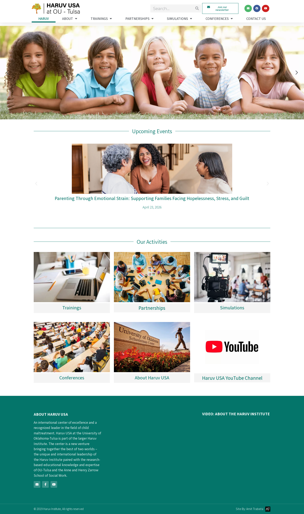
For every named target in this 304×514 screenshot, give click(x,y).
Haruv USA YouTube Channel (232, 378)
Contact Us (256, 18)
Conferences (219, 18)
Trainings (101, 18)
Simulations (179, 18)
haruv (43, 18)
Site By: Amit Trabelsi (249, 509)
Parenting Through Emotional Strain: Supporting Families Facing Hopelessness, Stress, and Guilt (152, 198)
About (69, 18)
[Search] (197, 8)
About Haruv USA (152, 377)
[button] (8, 72)
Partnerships (139, 18)
